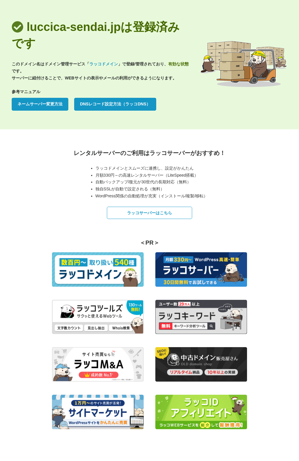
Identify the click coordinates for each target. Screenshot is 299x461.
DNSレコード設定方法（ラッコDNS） (115, 104)
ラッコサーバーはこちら (149, 213)
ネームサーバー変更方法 (40, 104)
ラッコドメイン (103, 64)
